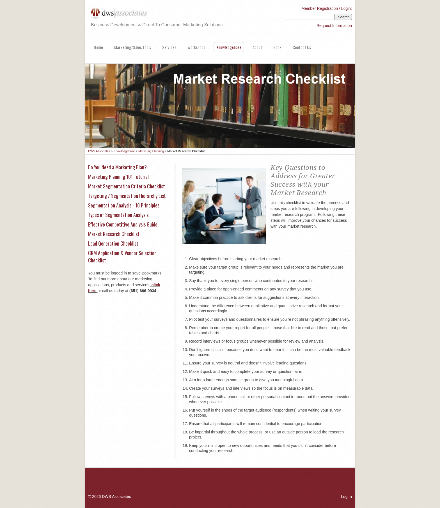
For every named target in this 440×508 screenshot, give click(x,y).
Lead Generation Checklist (113, 243)
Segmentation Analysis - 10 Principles (123, 205)
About (257, 47)
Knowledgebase (228, 47)
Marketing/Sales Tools (132, 47)
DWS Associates (99, 151)
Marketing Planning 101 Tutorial (118, 176)
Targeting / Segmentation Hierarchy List (127, 195)
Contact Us (302, 47)
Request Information (334, 25)
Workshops (196, 47)
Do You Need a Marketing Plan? (117, 167)
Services (169, 47)
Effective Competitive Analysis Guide (122, 224)
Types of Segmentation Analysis (118, 214)
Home (98, 47)
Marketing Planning (151, 151)
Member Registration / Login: (326, 8)
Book (277, 47)
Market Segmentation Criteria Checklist (126, 186)
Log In (346, 496)
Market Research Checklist (113, 233)
